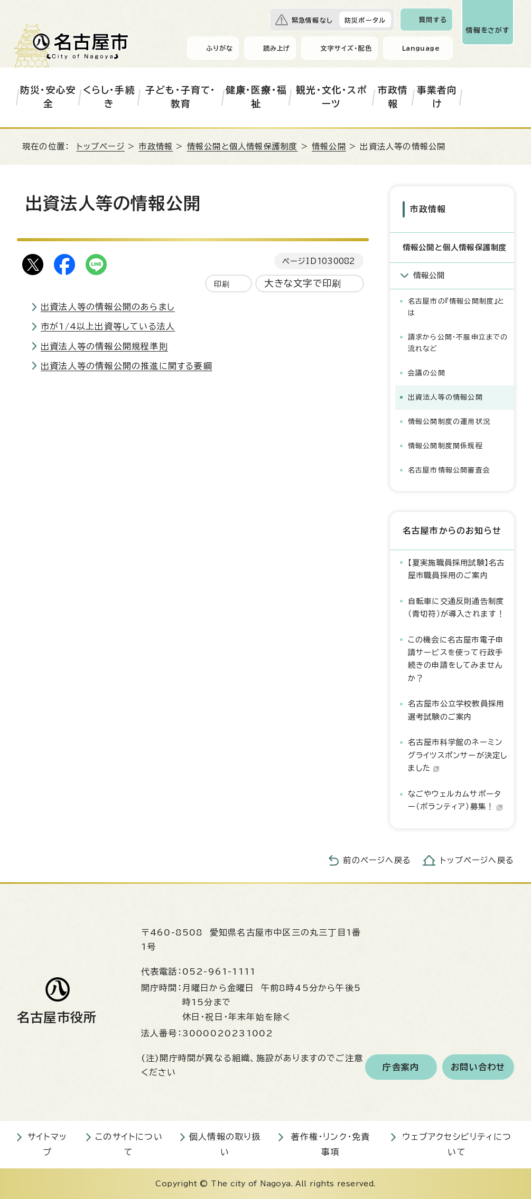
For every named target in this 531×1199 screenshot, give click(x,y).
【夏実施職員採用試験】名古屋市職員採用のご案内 (456, 569)
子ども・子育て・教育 (180, 97)
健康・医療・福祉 (256, 97)
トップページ (101, 146)
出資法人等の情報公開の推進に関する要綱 (126, 366)
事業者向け (437, 97)
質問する (433, 19)
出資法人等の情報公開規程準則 (104, 346)
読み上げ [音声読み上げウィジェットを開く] (277, 48)
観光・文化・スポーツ (331, 97)
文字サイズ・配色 (346, 48)
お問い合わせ (478, 1067)
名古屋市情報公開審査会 (449, 470)
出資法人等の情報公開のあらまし (108, 307)
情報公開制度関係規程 (445, 445)
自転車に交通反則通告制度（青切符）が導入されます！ (456, 607)
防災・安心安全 (48, 97)
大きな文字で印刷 (303, 283)
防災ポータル (365, 20)
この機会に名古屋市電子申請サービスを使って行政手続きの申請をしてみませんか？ (456, 659)
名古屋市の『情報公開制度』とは (456, 307)
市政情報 (393, 97)
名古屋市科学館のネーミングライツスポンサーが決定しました (458, 755)
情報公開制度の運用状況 (449, 421)
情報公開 (329, 146)
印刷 (222, 284)
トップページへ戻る (477, 860)
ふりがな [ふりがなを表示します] (219, 48)
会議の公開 (426, 373)
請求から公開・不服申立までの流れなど (458, 343)
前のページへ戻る (377, 860)
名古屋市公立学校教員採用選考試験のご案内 (456, 710)
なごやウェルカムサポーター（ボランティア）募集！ (455, 800)
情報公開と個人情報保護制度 (242, 146)
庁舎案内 (401, 1067)
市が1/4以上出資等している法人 (108, 326)
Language (421, 48)
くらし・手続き (109, 97)
